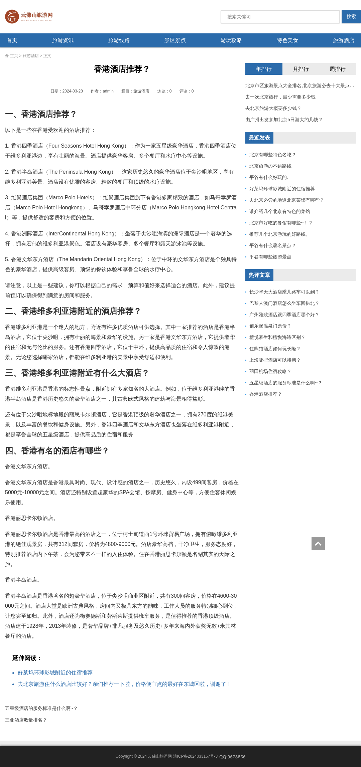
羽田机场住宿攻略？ (270, 371)
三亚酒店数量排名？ (26, 720)
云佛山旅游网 (31, 16)
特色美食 (287, 40)
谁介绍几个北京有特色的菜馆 (279, 211)
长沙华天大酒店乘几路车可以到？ (284, 292)
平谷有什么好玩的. (268, 177)
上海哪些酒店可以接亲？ (275, 360)
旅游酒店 (343, 40)
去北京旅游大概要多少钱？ (273, 108)
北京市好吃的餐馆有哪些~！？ (281, 222)
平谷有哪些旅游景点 (270, 256)
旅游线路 (119, 40)
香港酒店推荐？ (265, 394)
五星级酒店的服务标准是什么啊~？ (41, 708)
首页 (12, 40)
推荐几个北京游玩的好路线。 (279, 234)
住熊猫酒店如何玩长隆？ (275, 348)
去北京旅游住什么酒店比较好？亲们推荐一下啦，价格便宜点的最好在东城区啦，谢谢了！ (125, 684)
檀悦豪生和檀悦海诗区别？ (277, 337)
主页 (14, 55)
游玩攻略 (231, 40)
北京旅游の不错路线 (270, 166)
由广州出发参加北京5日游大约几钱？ (284, 119)
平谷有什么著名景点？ (272, 245)
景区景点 (175, 40)
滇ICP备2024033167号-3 (195, 756)
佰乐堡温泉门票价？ (270, 326)
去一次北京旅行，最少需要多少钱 (280, 97)
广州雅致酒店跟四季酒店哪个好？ (284, 314)
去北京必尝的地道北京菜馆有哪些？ (286, 200)
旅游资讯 (63, 40)
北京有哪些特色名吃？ (272, 154)
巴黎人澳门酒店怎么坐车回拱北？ (284, 303)
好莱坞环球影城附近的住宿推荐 (55, 673)
